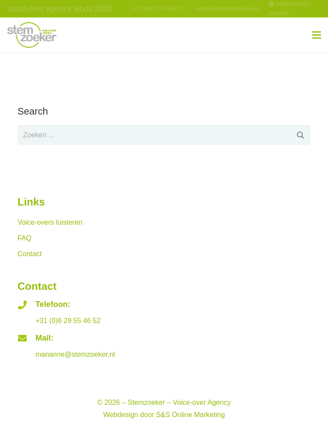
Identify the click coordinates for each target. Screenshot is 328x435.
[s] (164, 135)
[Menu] (317, 35)
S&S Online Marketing (190, 414)
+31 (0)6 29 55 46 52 (158, 8)
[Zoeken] (301, 135)
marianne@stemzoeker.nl (226, 8)
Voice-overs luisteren (50, 222)
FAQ (24, 238)
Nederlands (292, 3)
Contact (29, 254)
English (279, 13)
